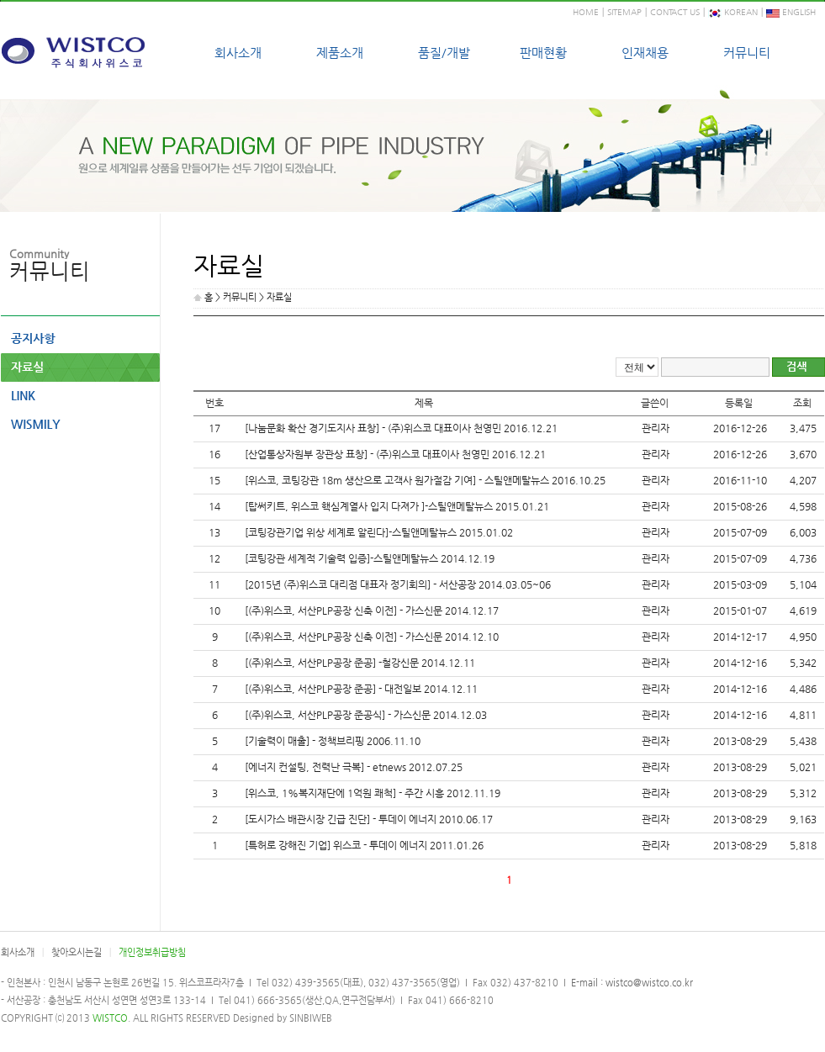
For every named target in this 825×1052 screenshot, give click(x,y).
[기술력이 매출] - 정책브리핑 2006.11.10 (332, 741)
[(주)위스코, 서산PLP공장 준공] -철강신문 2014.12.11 (360, 663)
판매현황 (543, 52)
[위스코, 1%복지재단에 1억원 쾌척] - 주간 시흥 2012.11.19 (372, 793)
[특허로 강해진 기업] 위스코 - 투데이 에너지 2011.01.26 (364, 845)
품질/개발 (444, 52)
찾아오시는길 (76, 952)
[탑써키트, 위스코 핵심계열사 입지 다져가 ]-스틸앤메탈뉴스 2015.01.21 (397, 506)
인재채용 (645, 52)
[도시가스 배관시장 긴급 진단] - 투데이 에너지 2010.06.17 (369, 819)
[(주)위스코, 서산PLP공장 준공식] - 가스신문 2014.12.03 (366, 715)
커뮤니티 (746, 52)
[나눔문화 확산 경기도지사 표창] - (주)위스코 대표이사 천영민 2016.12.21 (401, 428)
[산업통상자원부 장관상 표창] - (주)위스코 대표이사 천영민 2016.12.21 (395, 454)
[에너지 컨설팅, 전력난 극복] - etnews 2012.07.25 (354, 767)
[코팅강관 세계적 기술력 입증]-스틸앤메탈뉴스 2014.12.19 (369, 558)
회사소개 (238, 52)
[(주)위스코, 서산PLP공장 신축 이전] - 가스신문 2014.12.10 (372, 636)
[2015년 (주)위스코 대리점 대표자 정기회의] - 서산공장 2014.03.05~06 (398, 584)
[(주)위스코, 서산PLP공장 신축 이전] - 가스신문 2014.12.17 (372, 610)
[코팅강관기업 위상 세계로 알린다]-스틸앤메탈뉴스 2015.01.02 (379, 532)
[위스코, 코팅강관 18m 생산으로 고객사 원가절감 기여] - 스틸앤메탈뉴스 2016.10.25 (425, 480)
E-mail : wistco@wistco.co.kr (631, 982)
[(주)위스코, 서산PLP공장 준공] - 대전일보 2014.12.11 (361, 689)
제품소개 (339, 52)
